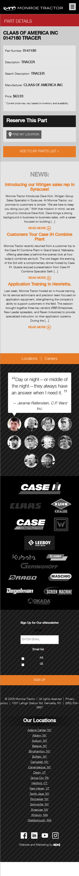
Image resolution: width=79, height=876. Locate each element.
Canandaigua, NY (39, 767)
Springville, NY (39, 804)
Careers (51, 359)
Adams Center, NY (39, 730)
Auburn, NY (39, 741)
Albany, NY (39, 735)
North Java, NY (39, 794)
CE (41, 664)
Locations (29, 359)
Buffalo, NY (39, 756)
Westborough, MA (39, 820)
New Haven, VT (39, 788)
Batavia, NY (39, 746)
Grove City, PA (40, 778)
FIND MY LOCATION (24, 134)
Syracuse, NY (39, 810)
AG (41, 658)
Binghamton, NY (39, 751)
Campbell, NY (39, 762)
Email (39, 630)
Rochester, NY (39, 799)
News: (39, 175)
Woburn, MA (39, 815)
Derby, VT (39, 772)
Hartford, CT (39, 783)
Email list (39, 649)
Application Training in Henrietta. (39, 285)
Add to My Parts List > (39, 151)
